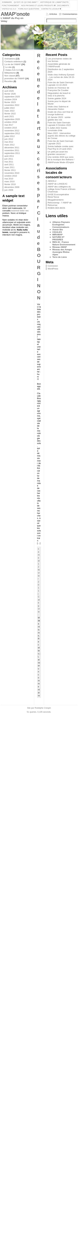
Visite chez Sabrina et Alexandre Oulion (58, 107)
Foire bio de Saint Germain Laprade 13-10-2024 (60, 83)
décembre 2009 (11, 187)
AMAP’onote (15, 14)
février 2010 (10, 184)
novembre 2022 (11, 105)
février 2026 (10, 94)
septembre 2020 (12, 119)
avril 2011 (9, 164)
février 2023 (10, 102)
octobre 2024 (10, 99)
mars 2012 (9, 144)
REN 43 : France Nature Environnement (63, 243)
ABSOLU (52, 181)
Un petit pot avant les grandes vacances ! (58, 152)
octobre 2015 (10, 127)
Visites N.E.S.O (12, 70)
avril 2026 (9, 91)
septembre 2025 (12, 96)
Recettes (8, 81)
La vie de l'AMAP (12, 64)
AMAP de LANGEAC (58, 184)
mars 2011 (9, 167)
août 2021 (9, 116)
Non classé (9, 75)
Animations (9, 58)
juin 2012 (8, 139)
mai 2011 (8, 161)
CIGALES (57, 232)
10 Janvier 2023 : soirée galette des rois (59, 118)
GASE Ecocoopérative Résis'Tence (58, 195)
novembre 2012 (11, 130)
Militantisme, (39, 626)
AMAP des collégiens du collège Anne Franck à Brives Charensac (61, 189)
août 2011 (9, 156)
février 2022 (10, 113)
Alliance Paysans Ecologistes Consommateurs (61, 224)
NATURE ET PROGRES (58, 238)
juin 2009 (8, 190)
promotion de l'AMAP (14, 78)
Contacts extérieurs (13, 61)
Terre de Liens (59, 257)
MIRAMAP (57, 234)
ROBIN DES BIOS (56, 208)
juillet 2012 (9, 136)
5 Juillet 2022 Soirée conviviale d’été (57, 129)
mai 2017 (8, 125)
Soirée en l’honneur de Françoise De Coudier (58, 89)
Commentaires (69, 14)
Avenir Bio (57, 229)
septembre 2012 (12, 133)
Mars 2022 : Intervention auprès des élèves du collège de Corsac (61, 135)
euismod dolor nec (20, 210)
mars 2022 (9, 111)
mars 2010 (9, 181)
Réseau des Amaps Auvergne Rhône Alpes (62, 252)
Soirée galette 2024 (57, 98)
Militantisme (10, 73)
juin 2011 (8, 159)
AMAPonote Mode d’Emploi (61, 162)
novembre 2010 (11, 173)
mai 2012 (8, 142)
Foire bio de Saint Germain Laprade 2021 (60, 142)
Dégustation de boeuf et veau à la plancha (59, 94)
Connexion (53, 266)
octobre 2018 (10, 122)
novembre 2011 (11, 150)
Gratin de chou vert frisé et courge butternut (60, 113)
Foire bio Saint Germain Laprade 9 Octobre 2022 (59, 123)
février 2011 (10, 170)
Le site (8, 67)
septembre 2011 (12, 153)
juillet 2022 (9, 108)
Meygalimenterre (56, 200)
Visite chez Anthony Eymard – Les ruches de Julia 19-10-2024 (61, 77)
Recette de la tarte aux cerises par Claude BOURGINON (39, 176)
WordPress (53, 268)
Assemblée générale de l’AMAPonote (59, 65)
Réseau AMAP (59, 247)
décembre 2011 (11, 147)
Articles (53, 14)
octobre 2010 (10, 176)
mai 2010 (8, 178)
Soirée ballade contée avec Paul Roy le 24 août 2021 (60, 147)
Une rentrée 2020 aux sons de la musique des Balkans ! (61, 158)
